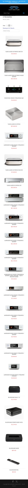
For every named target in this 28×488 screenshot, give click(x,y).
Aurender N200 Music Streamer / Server (14, 334)
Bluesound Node (14, 448)
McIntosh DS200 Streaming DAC (14, 98)
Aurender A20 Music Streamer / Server (14, 241)
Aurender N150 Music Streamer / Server (14, 353)
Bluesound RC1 (14, 470)
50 (11, 25)
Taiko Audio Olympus (14, 124)
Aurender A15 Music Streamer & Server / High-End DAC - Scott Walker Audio (14, 276)
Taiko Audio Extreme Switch (14, 51)
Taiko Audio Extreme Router (14, 170)
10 (7, 25)
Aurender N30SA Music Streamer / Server (14, 205)
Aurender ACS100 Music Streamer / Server (14, 375)
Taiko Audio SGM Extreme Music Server (14, 76)
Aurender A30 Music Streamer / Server (14, 223)
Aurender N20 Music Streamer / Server (14, 258)
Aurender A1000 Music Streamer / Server (14, 145)
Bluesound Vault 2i (14, 397)
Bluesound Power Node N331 (14, 422)
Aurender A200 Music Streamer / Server (14, 315)
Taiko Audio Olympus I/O (14, 185)
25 (9, 25)
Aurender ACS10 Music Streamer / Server (14, 295)
